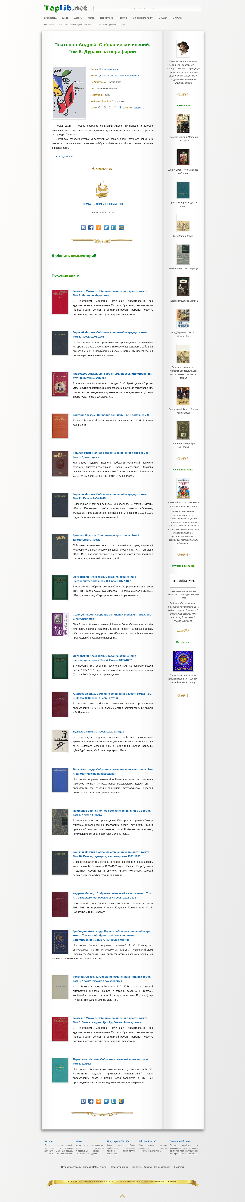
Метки (91, 17)
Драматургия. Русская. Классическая (120, 75)
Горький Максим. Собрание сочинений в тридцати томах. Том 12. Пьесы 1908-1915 (111, 496)
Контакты (178, 1167)
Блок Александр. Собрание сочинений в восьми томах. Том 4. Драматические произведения (113, 771)
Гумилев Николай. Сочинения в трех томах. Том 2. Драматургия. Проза (106, 537)
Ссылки (163, 17)
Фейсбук (147, 1167)
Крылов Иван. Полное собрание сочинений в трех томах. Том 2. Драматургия (111, 455)
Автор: (95, 69)
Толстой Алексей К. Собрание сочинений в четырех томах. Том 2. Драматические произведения (112, 979)
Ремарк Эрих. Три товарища (183, 259)
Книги (65, 17)
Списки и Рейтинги (143, 17)
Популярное (106, 17)
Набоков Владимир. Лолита (183, 290)
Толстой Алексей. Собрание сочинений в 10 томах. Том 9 (111, 415)
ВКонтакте (136, 1167)
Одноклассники (162, 1167)
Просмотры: (98, 95)
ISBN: (94, 88)
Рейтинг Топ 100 (147, 1141)
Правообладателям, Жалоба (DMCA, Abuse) (84, 1167)
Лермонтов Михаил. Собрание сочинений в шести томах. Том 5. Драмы (111, 1061)
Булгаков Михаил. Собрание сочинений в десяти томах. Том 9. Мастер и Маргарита (110, 293)
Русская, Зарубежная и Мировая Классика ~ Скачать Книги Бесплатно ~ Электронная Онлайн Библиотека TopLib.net (126, 1181)
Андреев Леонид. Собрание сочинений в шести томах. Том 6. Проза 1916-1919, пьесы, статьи (112, 696)
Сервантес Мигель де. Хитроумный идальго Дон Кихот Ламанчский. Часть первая (183, 357)
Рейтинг (123, 17)
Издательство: (99, 82)
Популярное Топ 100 (118, 1141)
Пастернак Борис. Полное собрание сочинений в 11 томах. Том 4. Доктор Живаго (112, 813)
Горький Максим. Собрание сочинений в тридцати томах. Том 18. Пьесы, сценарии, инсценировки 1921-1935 (111, 854)
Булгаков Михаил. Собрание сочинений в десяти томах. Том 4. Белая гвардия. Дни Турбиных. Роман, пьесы (110, 1020)
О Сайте (177, 17)
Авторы (78, 17)
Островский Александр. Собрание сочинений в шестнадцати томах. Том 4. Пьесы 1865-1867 (104, 658)
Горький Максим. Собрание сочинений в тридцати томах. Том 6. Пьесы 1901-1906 (111, 334)
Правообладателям (102, 212)
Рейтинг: (96, 101)
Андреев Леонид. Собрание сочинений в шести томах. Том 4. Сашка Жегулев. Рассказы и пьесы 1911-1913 (112, 895)
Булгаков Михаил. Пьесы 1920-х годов (98, 731)
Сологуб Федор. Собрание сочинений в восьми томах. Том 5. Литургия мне (112, 616)
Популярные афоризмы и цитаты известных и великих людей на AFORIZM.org (183, 644)
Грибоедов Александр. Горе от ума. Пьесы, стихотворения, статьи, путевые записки (112, 375)
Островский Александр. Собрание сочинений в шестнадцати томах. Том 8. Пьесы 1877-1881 (104, 579)
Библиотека (50, 17)
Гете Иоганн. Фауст (183, 229)
